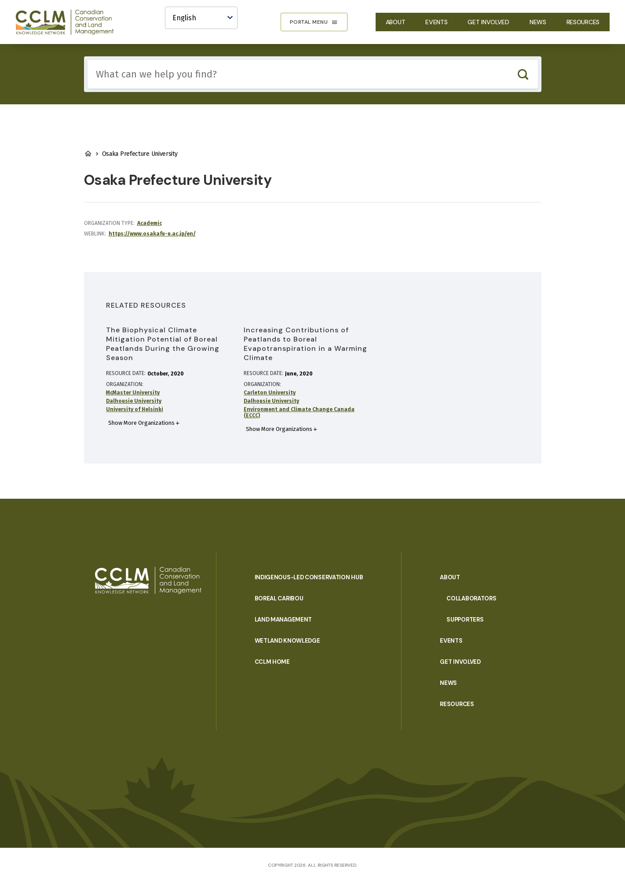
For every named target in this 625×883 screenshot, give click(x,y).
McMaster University (133, 393)
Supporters (464, 619)
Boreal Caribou (279, 598)
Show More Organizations (141, 422)
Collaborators (471, 598)
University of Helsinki (134, 409)
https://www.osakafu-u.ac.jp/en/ (152, 234)
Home (88, 154)
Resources (583, 22)
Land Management (283, 619)
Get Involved (488, 22)
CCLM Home (272, 662)
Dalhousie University (133, 401)
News (538, 22)
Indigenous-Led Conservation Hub (309, 577)
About (396, 22)
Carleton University (270, 393)
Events (436, 22)
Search (523, 74)
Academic (149, 223)
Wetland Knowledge (287, 640)
